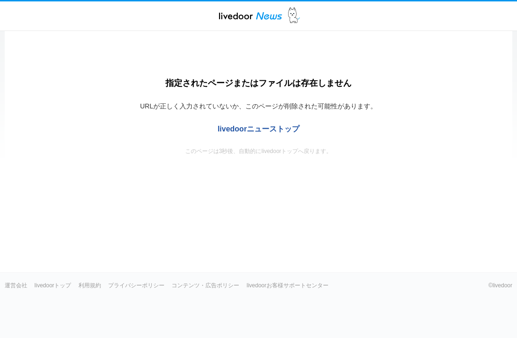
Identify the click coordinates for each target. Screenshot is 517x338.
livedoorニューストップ (258, 129)
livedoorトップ (52, 285)
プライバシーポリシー (136, 285)
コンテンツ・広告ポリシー (205, 285)
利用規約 (89, 285)
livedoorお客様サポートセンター (288, 285)
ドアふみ (294, 16)
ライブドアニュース (250, 15)
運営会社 (16, 285)
